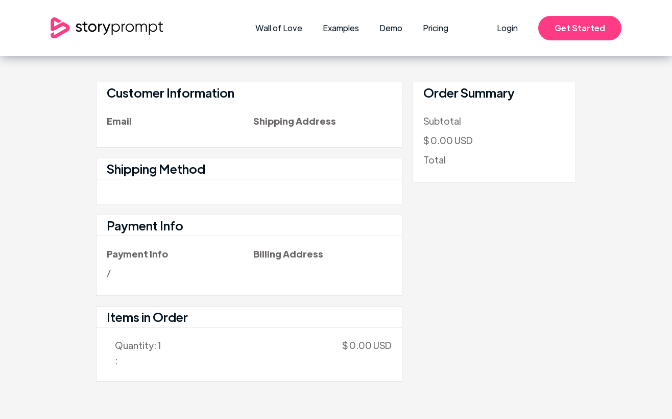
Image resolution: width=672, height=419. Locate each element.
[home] (107, 28)
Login (507, 27)
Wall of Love (278, 27)
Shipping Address (294, 121)
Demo (390, 27)
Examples (341, 27)
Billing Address (288, 254)
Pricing (435, 27)
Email (119, 121)
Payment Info (137, 254)
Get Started (580, 27)
